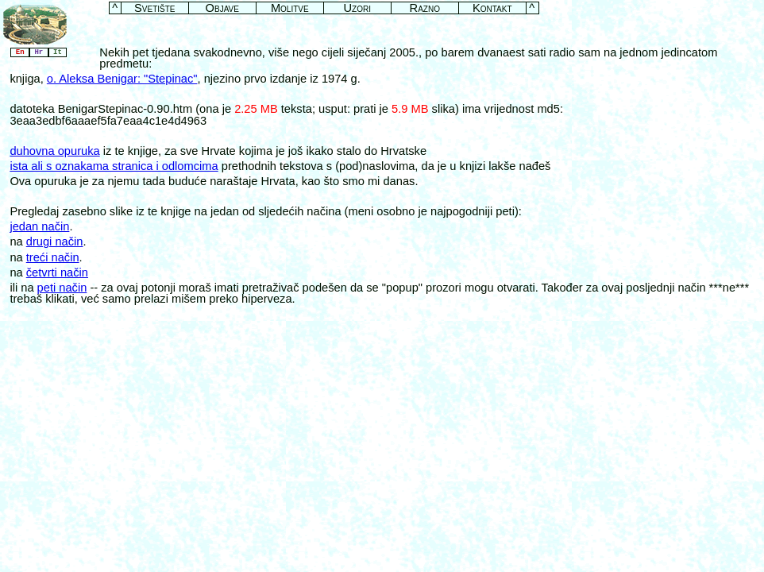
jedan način (39, 226)
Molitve (290, 8)
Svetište (154, 8)
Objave (222, 8)
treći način (52, 257)
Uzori (357, 8)
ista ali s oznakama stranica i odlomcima (114, 166)
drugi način (54, 241)
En (20, 52)
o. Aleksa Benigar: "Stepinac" (122, 78)
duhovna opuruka (54, 151)
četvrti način (57, 272)
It (58, 52)
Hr (39, 52)
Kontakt (492, 8)
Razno (425, 8)
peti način (62, 287)
